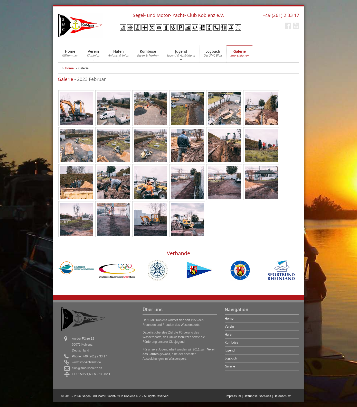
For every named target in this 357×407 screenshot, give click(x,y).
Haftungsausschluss (257, 396)
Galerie (239, 54)
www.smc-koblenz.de (86, 362)
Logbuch (213, 54)
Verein (93, 54)
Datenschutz (282, 396)
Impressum (233, 396)
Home (70, 54)
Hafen (118, 54)
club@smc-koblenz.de (87, 368)
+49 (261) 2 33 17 (280, 15)
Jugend (181, 54)
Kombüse (147, 54)
